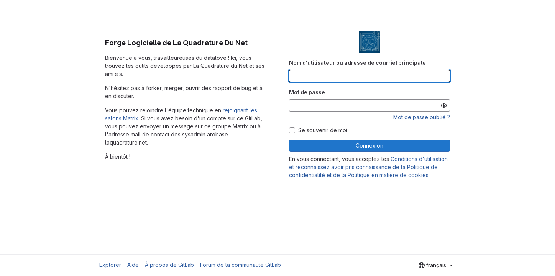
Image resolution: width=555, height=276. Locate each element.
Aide (133, 264)
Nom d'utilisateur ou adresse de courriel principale (357, 62)
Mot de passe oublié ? (421, 117)
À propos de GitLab (169, 264)
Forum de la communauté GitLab (240, 264)
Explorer (110, 264)
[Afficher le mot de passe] (444, 105)
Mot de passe (307, 92)
